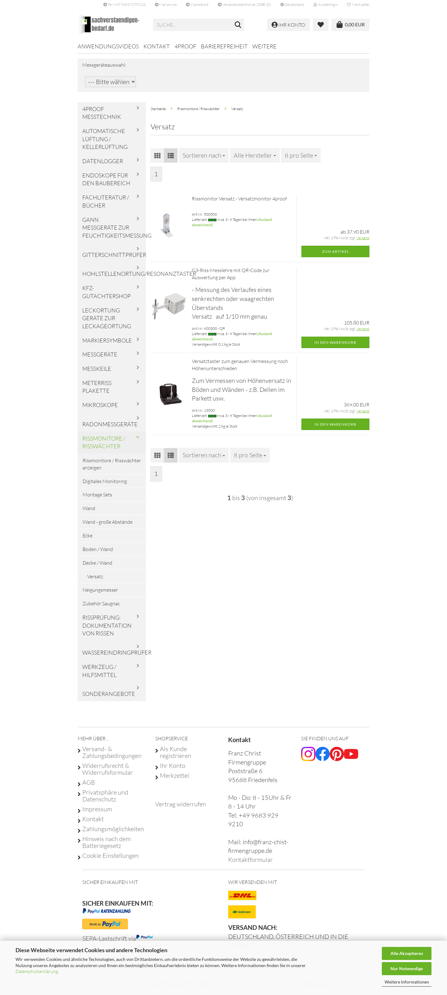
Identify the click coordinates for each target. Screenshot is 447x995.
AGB (88, 786)
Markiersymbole (107, 344)
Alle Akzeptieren (407, 953)
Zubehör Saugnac (101, 608)
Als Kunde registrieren (175, 756)
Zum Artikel (335, 255)
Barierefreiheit (224, 46)
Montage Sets (97, 499)
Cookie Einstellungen (110, 859)
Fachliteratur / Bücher (105, 205)
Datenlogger (102, 165)
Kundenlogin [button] (326, 4)
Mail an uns (166, 4)
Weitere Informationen (407, 981)
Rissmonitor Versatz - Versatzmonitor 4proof (239, 203)
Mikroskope (100, 409)
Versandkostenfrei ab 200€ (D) (244, 4)
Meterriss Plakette (96, 391)
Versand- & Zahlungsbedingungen (112, 756)
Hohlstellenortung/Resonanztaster (114, 278)
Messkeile (96, 373)
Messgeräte (99, 358)
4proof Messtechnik (101, 117)
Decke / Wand (97, 567)
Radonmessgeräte (110, 428)
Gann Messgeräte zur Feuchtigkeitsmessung (114, 231)
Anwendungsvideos (108, 46)
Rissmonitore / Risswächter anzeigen (112, 468)
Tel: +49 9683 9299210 (124, 4)
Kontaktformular (250, 864)
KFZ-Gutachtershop (106, 296)
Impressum (97, 813)
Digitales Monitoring (105, 485)
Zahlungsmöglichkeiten (113, 833)
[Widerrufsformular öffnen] (180, 808)
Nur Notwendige (407, 968)
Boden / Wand (98, 553)
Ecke (88, 540)
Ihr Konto (172, 769)
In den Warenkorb (335, 346)
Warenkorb (197, 4)
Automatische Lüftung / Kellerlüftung (105, 143)
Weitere (264, 46)
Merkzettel (358, 4)
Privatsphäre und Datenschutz (105, 800)
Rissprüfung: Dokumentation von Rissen (107, 629)
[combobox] (204, 159)
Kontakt (156, 46)
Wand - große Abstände (108, 526)
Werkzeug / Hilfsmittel (99, 675)
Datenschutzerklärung (37, 971)
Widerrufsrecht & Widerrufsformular (107, 773)
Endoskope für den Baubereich (106, 183)
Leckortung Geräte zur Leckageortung (106, 322)
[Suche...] (238, 25)
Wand (89, 512)
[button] (292, 4)
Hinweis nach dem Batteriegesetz (106, 846)
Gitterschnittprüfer (114, 259)
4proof (185, 46)
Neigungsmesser (100, 594)
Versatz (95, 580)
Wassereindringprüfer (114, 656)
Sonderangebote (108, 698)
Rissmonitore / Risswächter (103, 446)
